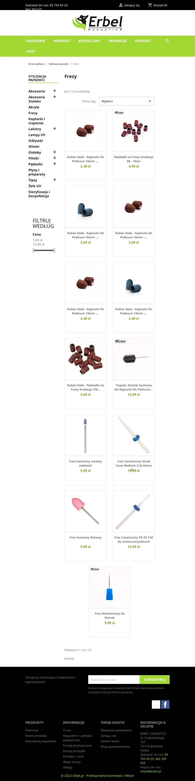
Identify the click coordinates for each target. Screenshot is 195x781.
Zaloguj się (108, 736)
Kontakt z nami (73, 756)
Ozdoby (34, 152)
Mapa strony (72, 762)
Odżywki (35, 141)
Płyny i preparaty (36, 172)
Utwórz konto (110, 741)
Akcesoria (36, 91)
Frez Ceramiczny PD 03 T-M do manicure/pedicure (133, 539)
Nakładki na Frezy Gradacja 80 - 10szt (133, 159)
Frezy (32, 113)
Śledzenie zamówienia (116, 730)
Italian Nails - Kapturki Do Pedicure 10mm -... (85, 159)
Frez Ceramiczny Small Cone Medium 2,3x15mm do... (134, 465)
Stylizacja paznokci (37, 78)
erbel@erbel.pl (150, 771)
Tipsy (32, 180)
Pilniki (33, 158)
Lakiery (34, 129)
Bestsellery (89, 41)
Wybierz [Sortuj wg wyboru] (127, 101)
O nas (67, 730)
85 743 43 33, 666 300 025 (154, 758)
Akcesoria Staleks (36, 99)
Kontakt (143, 41)
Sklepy (67, 767)
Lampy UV (36, 135)
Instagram (156, 704)
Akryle (33, 107)
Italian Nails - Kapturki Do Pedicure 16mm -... (85, 235)
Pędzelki (35, 164)
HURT (31, 51)
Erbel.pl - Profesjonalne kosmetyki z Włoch (103, 775)
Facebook (165, 704)
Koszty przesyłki (74, 751)
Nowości (62, 41)
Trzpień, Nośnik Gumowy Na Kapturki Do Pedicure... (134, 387)
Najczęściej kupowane (40, 741)
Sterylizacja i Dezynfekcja (39, 194)
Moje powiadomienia (115, 747)
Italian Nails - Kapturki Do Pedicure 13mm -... (85, 311)
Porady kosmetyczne (77, 745)
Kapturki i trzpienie (36, 121)
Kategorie (35, 41)
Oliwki (33, 146)
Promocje (118, 41)
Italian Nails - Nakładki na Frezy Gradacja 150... (85, 387)
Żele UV (34, 186)
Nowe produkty (36, 736)
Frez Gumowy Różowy (86, 537)
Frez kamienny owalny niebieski (85, 463)
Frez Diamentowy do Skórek (110, 615)
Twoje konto (113, 722)
